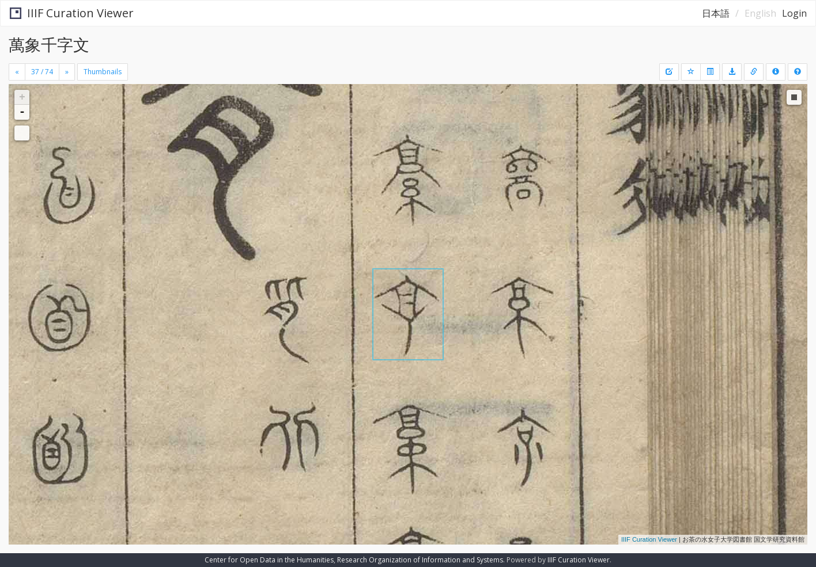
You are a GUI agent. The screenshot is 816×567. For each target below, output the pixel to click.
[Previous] (17, 72)
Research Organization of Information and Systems (420, 560)
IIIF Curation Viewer (72, 13)
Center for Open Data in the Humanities (269, 560)
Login (794, 13)
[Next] (67, 72)
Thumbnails (103, 72)
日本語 (716, 13)
